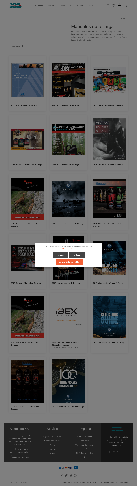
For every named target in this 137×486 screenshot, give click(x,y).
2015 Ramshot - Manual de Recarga (26, 165)
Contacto (52, 449)
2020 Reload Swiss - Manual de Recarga (24, 343)
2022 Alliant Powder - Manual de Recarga (25, 408)
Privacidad (85, 441)
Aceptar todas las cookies (69, 261)
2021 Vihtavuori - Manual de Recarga (109, 342)
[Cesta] (125, 5)
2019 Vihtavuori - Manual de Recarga (109, 283)
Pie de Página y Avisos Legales (84, 455)
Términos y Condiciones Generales (84, 447)
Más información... (68, 249)
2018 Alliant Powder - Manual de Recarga (107, 225)
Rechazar (61, 255)
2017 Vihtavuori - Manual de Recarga (68, 224)
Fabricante (18, 46)
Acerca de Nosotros (84, 437)
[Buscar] (108, 5)
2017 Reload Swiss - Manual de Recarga (24, 225)
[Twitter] (66, 476)
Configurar (77, 255)
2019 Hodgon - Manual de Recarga (26, 283)
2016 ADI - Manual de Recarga (65, 165)
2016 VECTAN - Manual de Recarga (109, 165)
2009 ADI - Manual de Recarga (24, 105)
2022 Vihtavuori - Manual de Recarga (68, 407)
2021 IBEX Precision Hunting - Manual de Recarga (65, 343)
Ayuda (52, 445)
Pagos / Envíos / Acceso (52, 437)
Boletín (52, 454)
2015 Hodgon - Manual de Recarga (108, 105)
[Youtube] (71, 476)
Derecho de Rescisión (52, 441)
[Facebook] (62, 476)
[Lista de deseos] (113, 5)
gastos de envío (102, 482)
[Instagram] (75, 476)
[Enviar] (125, 451)
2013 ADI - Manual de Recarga (65, 105)
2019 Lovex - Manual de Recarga (66, 283)
